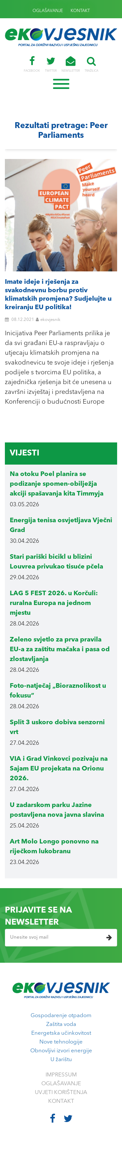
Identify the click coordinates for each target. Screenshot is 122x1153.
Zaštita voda (61, 1024)
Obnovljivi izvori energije (61, 1051)
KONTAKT (80, 11)
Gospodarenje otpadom (61, 1015)
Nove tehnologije (61, 1042)
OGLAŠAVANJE (48, 11)
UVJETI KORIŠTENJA (61, 1092)
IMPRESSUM (61, 1075)
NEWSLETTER (70, 64)
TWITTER (51, 64)
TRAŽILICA (91, 64)
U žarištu (61, 1059)
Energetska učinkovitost (61, 1033)
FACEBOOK (32, 64)
